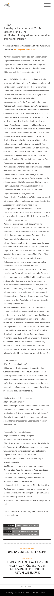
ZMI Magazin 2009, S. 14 (24, 49)
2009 (19, 526)
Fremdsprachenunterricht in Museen (21, 534)
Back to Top (26, 587)
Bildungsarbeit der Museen (25, 531)
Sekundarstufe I (30, 526)
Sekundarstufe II (12, 528)
